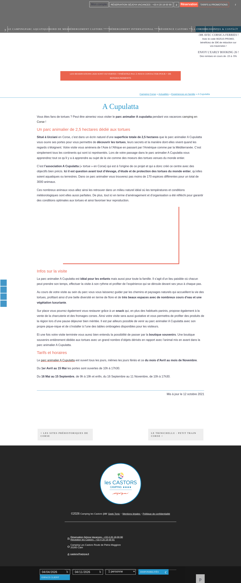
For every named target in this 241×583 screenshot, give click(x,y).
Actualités (164, 94)
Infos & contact (228, 12)
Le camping (65, 12)
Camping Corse (147, 94)
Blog (214, 12)
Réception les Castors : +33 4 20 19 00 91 (92, 539)
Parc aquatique (82, 12)
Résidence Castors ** (185, 12)
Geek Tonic (114, 513)
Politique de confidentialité (156, 513)
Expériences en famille (183, 94)
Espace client (50, 577)
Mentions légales (131, 513)
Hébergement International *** (155, 12)
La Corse (203, 12)
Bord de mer (100, 12)
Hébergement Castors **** (123, 12)
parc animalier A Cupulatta (58, 360)
